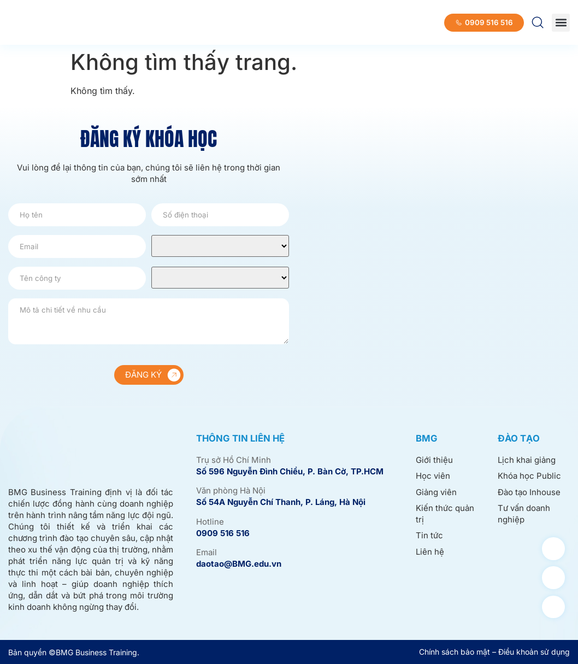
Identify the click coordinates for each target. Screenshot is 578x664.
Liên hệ (430, 552)
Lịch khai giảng (527, 460)
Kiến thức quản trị (445, 514)
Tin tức (429, 535)
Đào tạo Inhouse (529, 492)
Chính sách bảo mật (454, 651)
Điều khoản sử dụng (534, 651)
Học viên (433, 476)
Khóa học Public (529, 476)
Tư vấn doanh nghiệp (524, 514)
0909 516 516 (223, 533)
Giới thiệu (434, 460)
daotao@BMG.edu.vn (238, 564)
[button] (561, 23)
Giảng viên (436, 492)
